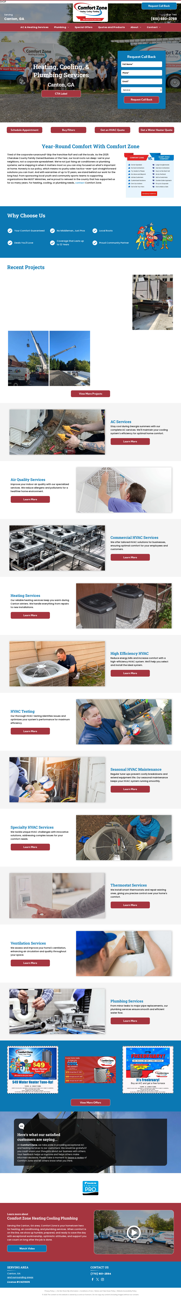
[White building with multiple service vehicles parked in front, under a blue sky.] (28, 302)
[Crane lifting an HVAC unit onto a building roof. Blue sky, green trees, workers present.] (69, 358)
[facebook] (92, 1279)
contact (80, 182)
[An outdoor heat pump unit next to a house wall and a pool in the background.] (152, 358)
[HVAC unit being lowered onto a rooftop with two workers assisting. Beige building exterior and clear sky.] (152, 302)
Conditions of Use (86, 1291)
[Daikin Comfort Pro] (90, 1188)
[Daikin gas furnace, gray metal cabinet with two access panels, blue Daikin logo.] (111, 358)
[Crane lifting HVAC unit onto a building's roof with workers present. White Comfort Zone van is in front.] (28, 358)
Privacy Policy (49, 1291)
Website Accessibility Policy (126, 1291)
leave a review (76, 1157)
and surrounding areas (20, 1277)
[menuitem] (34, 27)
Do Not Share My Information (68, 1291)
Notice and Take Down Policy (105, 1291)
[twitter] (97, 1279)
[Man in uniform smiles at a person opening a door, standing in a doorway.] (69, 302)
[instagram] (102, 1279)
